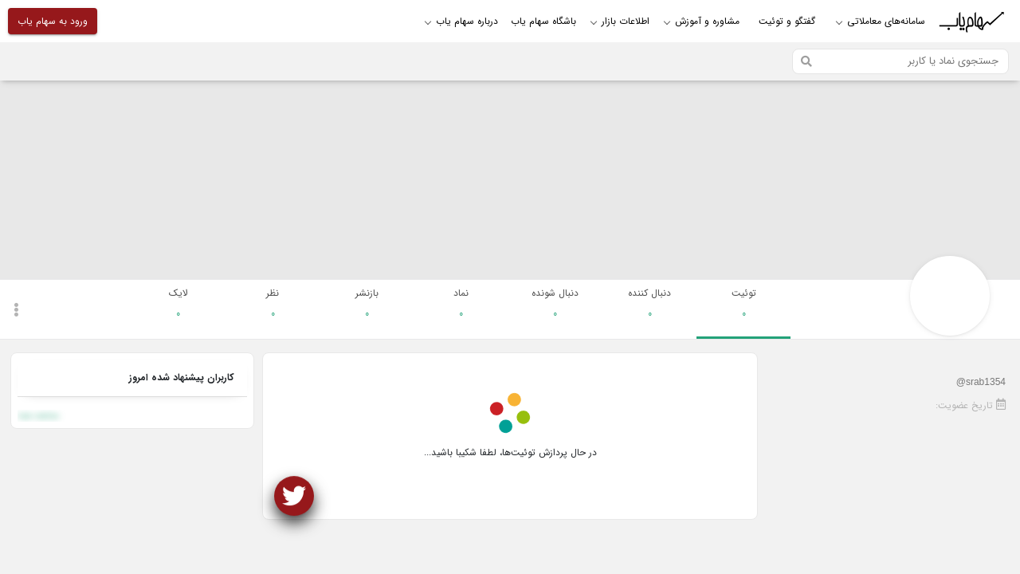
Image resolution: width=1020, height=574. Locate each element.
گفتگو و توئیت (787, 21)
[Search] (900, 61)
